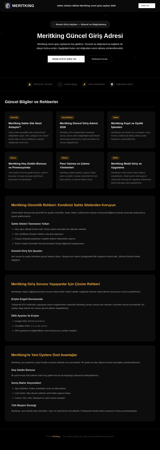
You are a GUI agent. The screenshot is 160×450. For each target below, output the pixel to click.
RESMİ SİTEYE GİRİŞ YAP (65, 59)
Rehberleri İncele (101, 59)
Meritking (56, 443)
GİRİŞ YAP (145, 5)
